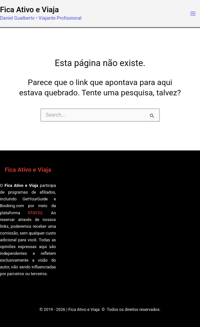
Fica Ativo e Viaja (29, 9)
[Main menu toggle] (193, 13)
